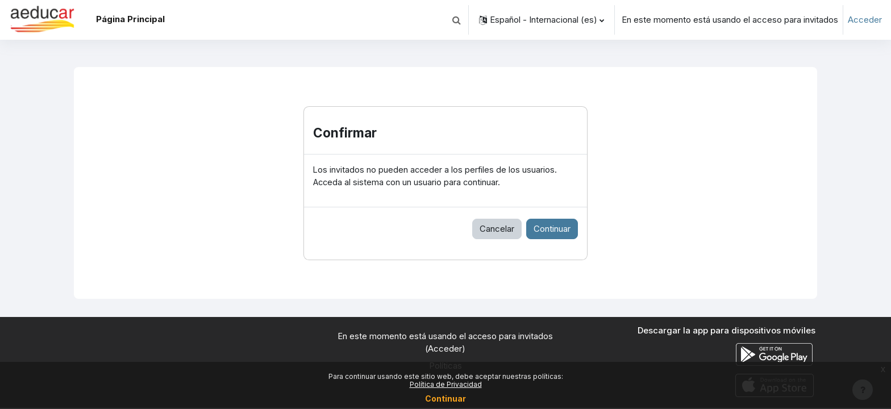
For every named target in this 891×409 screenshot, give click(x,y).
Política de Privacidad (446, 384)
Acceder (865, 19)
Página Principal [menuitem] (130, 19)
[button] (456, 20)
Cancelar (497, 229)
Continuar (552, 229)
